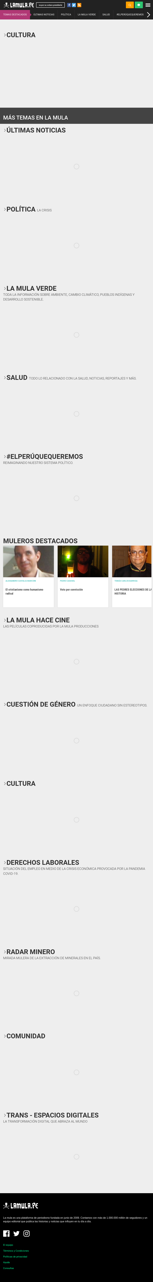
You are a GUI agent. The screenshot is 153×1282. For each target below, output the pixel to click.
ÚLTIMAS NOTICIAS (43, 14)
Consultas (8, 1268)
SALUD (106, 14)
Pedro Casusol (67, 581)
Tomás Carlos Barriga (126, 581)
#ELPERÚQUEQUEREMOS (130, 14)
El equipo (8, 1245)
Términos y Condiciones (16, 1250)
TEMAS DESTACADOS (15, 14)
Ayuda (6, 1262)
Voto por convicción (71, 589)
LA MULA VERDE (87, 14)
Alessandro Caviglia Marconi (21, 581)
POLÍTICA (66, 14)
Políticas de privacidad (15, 1256)
